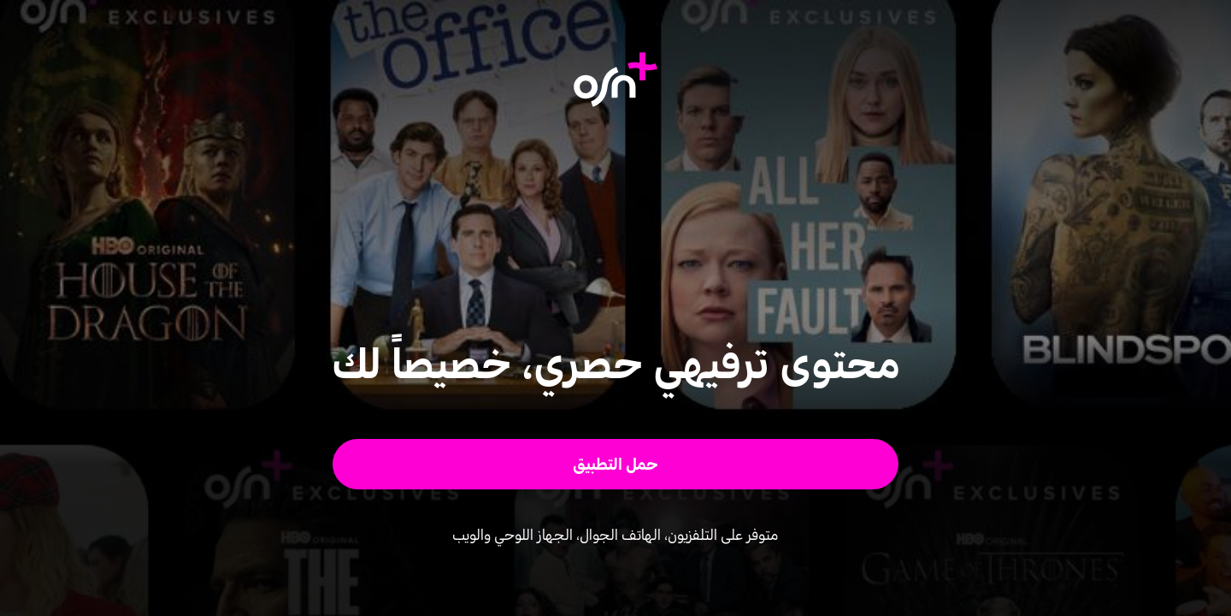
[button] (616, 464)
